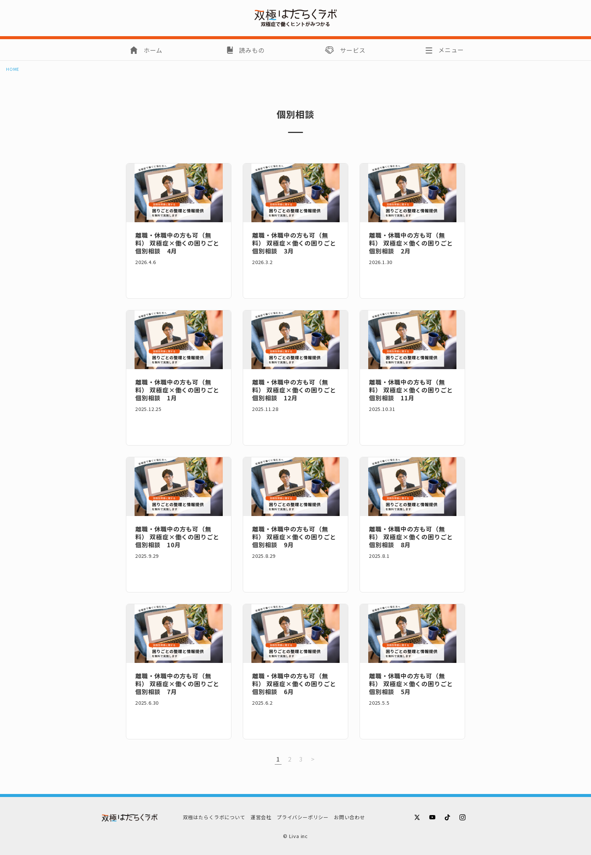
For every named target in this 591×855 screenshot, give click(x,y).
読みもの (251, 50)
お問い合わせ (349, 817)
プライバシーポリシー (303, 817)
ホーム (153, 50)
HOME (12, 69)
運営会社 (261, 817)
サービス (352, 50)
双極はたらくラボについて (214, 817)
